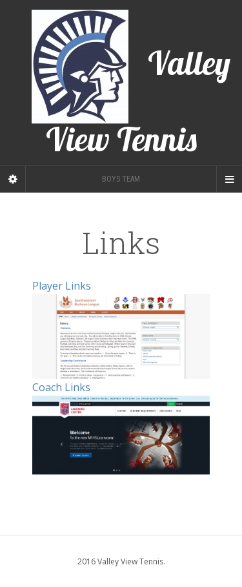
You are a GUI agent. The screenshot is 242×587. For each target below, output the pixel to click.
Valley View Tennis (131, 83)
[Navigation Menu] (229, 179)
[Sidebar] (13, 179)
